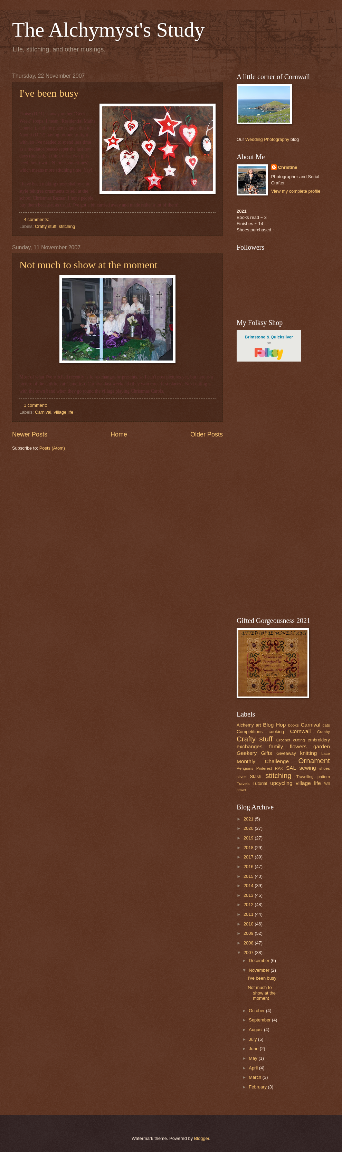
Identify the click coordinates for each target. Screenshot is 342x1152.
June (254, 1048)
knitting (308, 753)
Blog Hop (274, 725)
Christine (287, 167)
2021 (249, 819)
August (256, 1029)
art (258, 725)
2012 (249, 904)
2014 (249, 885)
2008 (249, 942)
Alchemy (245, 725)
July (253, 1039)
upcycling (281, 783)
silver (241, 777)
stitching (67, 226)
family (276, 746)
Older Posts (206, 434)
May (253, 1058)
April (254, 1068)
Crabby (323, 732)
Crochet (283, 740)
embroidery (319, 739)
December (259, 960)
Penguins (245, 768)
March (255, 1077)
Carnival (43, 412)
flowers (298, 746)
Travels (243, 783)
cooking (276, 731)
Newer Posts (29, 434)
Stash (255, 776)
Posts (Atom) (52, 448)
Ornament (314, 761)
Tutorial (260, 783)
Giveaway (286, 753)
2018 (249, 847)
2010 (249, 924)
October (257, 1010)
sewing (308, 768)
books (293, 725)
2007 (249, 952)
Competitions (250, 731)
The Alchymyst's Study (108, 29)
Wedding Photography (267, 139)
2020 (249, 828)
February (258, 1086)
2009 (249, 933)
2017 (249, 857)
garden (321, 746)
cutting (299, 740)
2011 (249, 914)
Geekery (247, 753)
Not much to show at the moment (88, 264)
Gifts (266, 753)
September (260, 1020)
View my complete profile (296, 191)
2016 (249, 866)
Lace (325, 753)
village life (64, 412)
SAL (291, 768)
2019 (249, 838)
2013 (249, 895)
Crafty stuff (45, 226)
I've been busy (49, 93)
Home (119, 434)
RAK (279, 768)
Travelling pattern (313, 777)
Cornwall (300, 731)
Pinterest (264, 768)
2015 (249, 876)
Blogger (201, 1138)
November (259, 970)
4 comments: (37, 219)
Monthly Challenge (263, 761)
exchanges (250, 746)
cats (326, 725)
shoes (324, 768)
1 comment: (36, 405)
